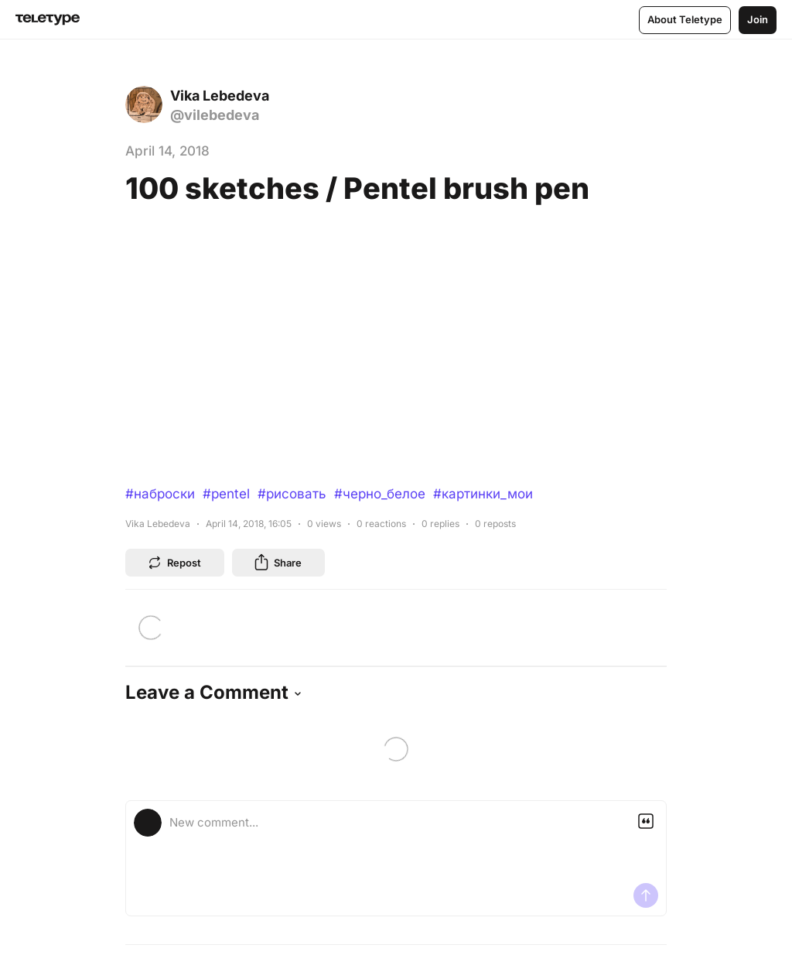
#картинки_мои (483, 493)
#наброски (160, 493)
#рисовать (292, 493)
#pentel (226, 493)
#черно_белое (379, 493)
